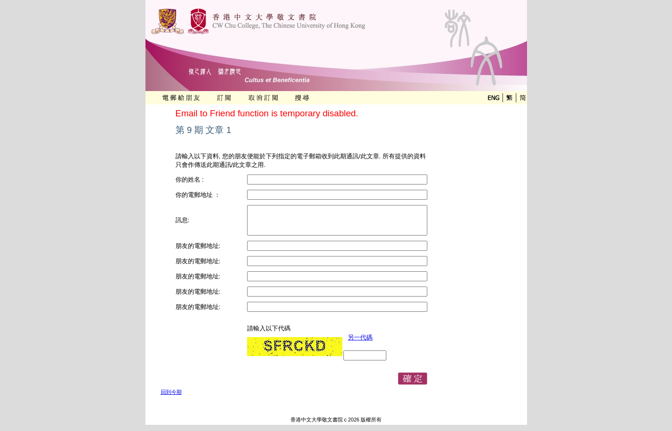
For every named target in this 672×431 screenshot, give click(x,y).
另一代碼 (360, 337)
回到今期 (171, 392)
